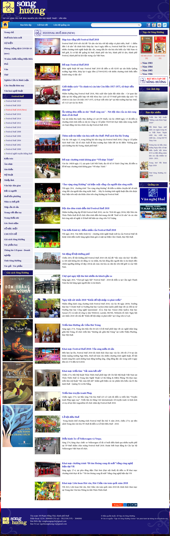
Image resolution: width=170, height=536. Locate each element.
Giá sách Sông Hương (14, 239)
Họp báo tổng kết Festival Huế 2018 (80, 39)
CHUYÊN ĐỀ (10, 234)
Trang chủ (9, 32)
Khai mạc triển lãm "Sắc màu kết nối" (82, 371)
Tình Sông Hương (12, 260)
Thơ (6, 74)
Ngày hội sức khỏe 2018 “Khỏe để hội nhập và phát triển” (92, 300)
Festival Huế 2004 (13, 140)
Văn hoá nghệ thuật (13, 91)
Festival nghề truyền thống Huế (19, 153)
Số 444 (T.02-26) (160, 57)
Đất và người (10, 191)
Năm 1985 (147, 70)
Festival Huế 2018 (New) (16, 110)
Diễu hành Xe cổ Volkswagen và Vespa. (82, 438)
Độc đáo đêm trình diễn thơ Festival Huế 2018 (85, 208)
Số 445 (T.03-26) (146, 57)
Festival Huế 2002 (13, 145)
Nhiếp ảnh (9, 180)
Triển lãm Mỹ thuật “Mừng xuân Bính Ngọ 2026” (158, 120)
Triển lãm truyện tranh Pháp (77, 393)
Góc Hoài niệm (11, 223)
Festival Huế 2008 (13, 132)
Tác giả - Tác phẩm (13, 266)
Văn (6, 69)
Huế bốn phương (12, 196)
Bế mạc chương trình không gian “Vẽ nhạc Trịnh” (88, 159)
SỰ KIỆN (8, 43)
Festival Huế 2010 (13, 127)
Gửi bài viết (42, 25)
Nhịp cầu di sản (11, 207)
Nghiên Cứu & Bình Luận (16, 80)
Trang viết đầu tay (13, 212)
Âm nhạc (8, 164)
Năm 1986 (147, 74)
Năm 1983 (147, 63)
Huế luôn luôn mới (13, 37)
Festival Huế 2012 (13, 123)
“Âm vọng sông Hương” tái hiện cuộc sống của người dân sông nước (97, 184)
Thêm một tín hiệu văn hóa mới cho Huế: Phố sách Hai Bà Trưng (95, 136)
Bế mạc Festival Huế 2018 (75, 64)
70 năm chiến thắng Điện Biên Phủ (18, 61)
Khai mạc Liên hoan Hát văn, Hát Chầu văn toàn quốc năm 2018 (95, 483)
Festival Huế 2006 (13, 136)
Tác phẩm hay (11, 244)
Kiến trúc (8, 158)
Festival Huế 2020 (13, 105)
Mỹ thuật (8, 174)
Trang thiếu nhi (11, 218)
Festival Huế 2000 (13, 149)
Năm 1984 (147, 67)
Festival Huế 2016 (13, 114)
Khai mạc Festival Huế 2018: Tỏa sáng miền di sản (88, 349)
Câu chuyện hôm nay (14, 85)
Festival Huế (18, 96)
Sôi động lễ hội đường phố (75, 254)
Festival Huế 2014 (13, 118)
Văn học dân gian (12, 185)
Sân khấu (8, 169)
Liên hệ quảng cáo (62, 25)
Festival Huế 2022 (13, 101)
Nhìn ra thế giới (11, 201)
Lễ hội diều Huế (70, 417)
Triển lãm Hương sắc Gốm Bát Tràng (81, 325)
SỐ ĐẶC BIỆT (11, 228)
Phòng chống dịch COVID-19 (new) (18, 51)
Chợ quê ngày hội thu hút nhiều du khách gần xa (87, 276)
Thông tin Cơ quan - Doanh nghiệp (17, 252)
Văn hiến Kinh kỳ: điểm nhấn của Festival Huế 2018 (89, 230)
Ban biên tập (26, 25)
